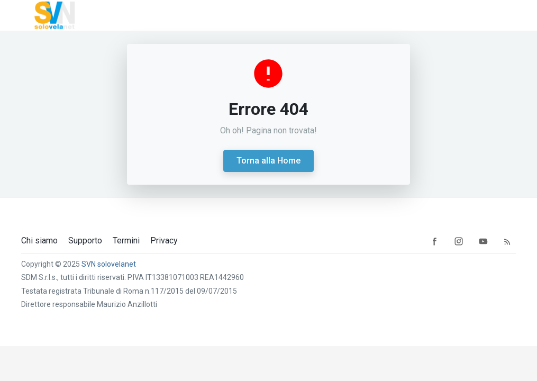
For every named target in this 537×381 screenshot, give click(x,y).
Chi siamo (39, 241)
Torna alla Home (268, 161)
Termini (126, 241)
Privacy (164, 241)
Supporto (85, 241)
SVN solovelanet (108, 264)
